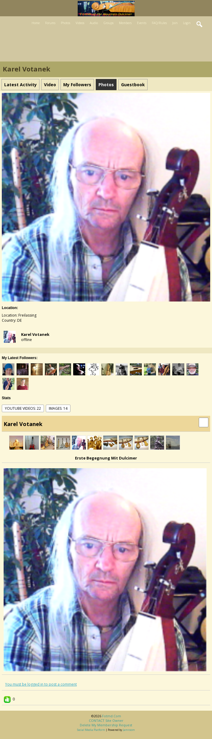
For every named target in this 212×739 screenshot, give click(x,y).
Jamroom (129, 730)
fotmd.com (111, 716)
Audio (94, 23)
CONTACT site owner (106, 720)
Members (125, 23)
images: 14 (58, 408)
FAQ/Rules (159, 23)
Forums (50, 23)
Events (141, 23)
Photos (65, 23)
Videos (80, 23)
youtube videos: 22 (23, 408)
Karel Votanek (35, 334)
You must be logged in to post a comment (41, 684)
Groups (108, 23)
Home (36, 23)
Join (175, 23)
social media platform (91, 730)
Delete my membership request (106, 725)
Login (187, 23)
